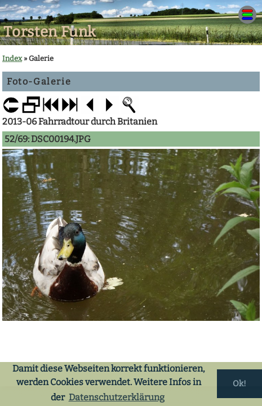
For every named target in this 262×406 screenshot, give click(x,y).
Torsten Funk (49, 32)
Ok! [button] (239, 384)
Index (12, 58)
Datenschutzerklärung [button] (117, 397)
